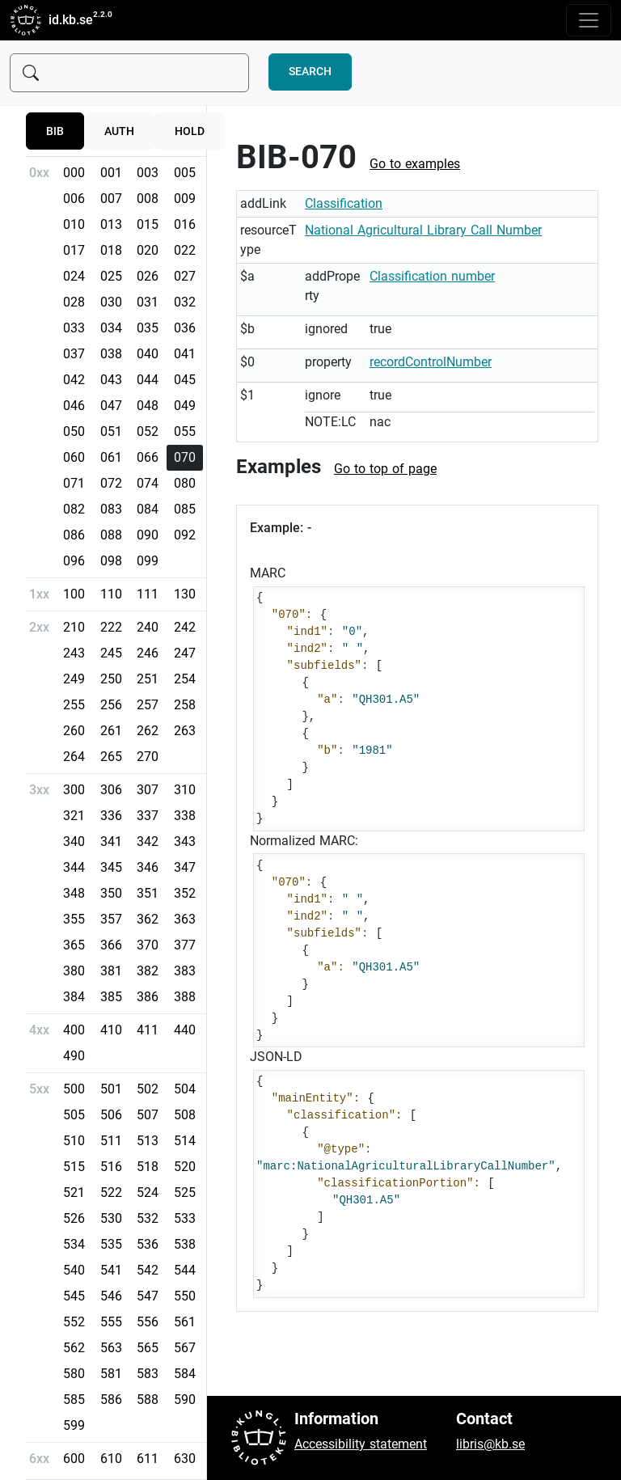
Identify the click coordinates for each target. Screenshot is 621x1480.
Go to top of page (385, 468)
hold (190, 131)
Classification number (432, 276)
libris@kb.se (490, 1444)
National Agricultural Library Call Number (423, 230)
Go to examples (415, 163)
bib (55, 131)
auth (119, 131)
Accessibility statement (360, 1444)
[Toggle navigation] (588, 20)
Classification (343, 203)
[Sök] (129, 72)
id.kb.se (51, 20)
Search (310, 71)
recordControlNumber (431, 362)
